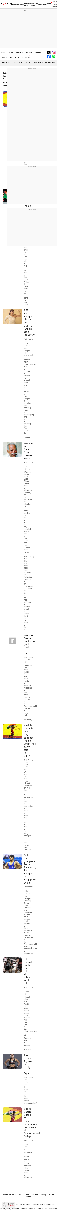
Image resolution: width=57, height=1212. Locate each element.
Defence (18, 62)
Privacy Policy (5, 1209)
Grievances (52, 1209)
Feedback (23, 1209)
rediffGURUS (42, 5)
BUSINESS (19, 52)
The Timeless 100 (29, 1197)
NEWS (11, 52)
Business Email (34, 5)
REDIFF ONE (26, 57)
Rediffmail (16, 5)
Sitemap (15, 1209)
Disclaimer (50, 1205)
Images (28, 62)
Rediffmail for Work (9, 1195)
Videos (51, 1195)
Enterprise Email (27, 5)
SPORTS (4, 57)
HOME (3, 52)
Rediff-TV (49, 5)
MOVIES (29, 52)
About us (32, 1209)
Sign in (55, 1)
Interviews (50, 62)
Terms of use (42, 1209)
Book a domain (24, 1195)
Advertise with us (38, 1205)
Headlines (7, 62)
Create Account (54, 5)
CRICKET (38, 52)
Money (22, 5)
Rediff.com (26, 1205)
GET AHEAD (14, 57)
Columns (38, 62)
